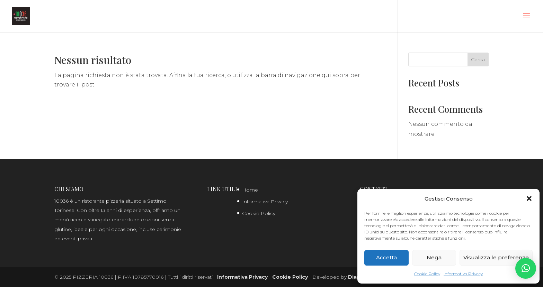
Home (250, 190)
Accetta (386, 257)
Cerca (478, 59)
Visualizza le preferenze (496, 257)
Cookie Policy (427, 273)
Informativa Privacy (463, 273)
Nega (434, 257)
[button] (529, 198)
